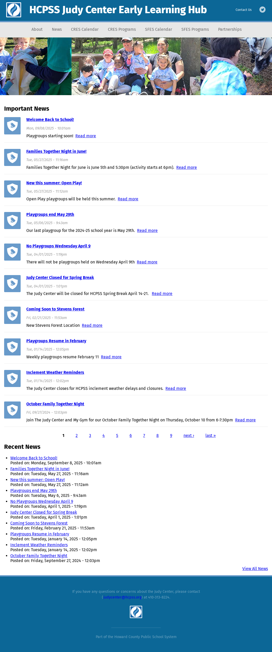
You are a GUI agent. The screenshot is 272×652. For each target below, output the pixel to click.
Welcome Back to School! (50, 119)
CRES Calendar (85, 29)
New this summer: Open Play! (54, 182)
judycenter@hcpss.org (122, 597)
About (37, 29)
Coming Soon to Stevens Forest (55, 309)
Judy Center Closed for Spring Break (60, 277)
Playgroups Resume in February (56, 340)
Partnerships (230, 29)
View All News (255, 568)
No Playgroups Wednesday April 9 (58, 246)
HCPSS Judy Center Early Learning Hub (118, 10)
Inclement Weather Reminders (55, 372)
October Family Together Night (55, 403)
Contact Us (244, 10)
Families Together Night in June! (56, 151)
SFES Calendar (158, 29)
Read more (85, 135)
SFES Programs (195, 29)
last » (210, 435)
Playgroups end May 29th (50, 214)
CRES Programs (122, 29)
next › (188, 435)
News (57, 29)
